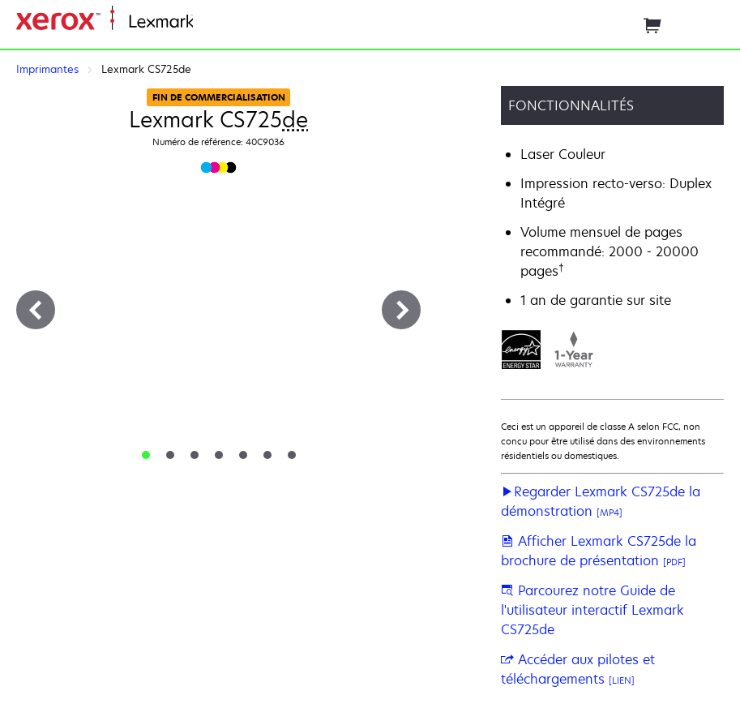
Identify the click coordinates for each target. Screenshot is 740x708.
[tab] (146, 455)
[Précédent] (35, 309)
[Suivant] (401, 309)
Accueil (212, 22)
